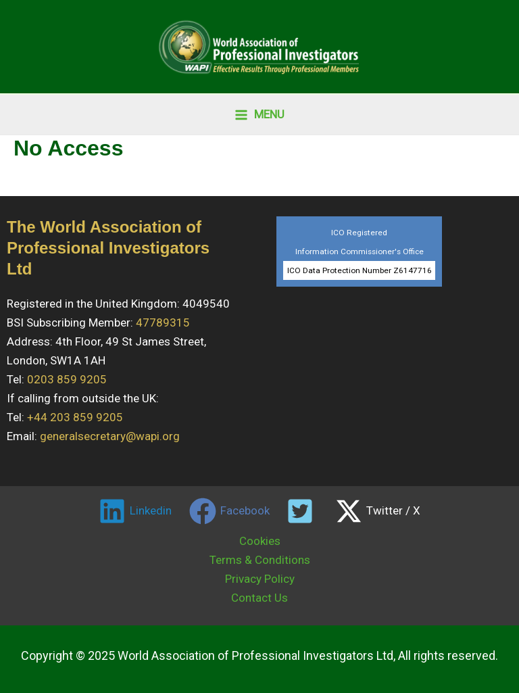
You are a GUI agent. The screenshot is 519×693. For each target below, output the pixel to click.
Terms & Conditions (259, 560)
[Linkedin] (135, 511)
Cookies (259, 541)
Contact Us (259, 597)
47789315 (163, 322)
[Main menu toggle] (259, 114)
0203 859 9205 (67, 379)
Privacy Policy (260, 579)
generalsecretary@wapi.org (110, 436)
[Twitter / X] (377, 511)
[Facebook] (229, 511)
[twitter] (302, 511)
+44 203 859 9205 (75, 417)
